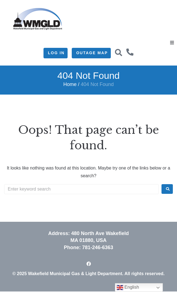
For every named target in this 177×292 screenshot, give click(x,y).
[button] (172, 43)
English (128, 287)
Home (69, 84)
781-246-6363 (97, 247)
